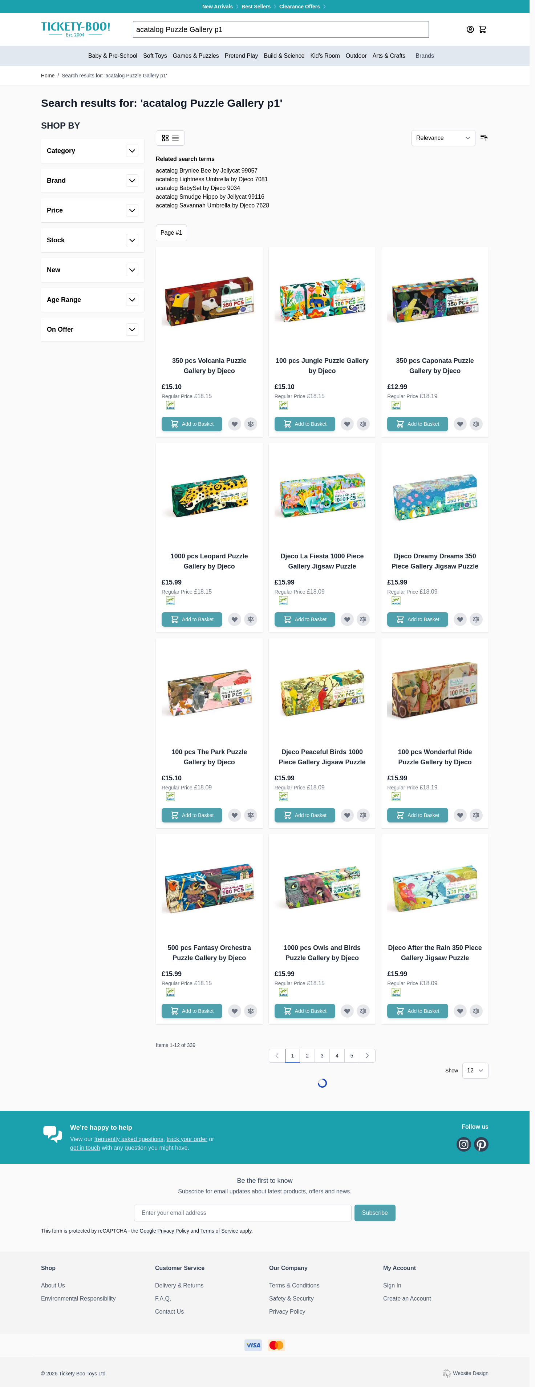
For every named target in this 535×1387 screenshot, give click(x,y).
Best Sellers (260, 6)
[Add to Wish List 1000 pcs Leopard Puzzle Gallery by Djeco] (234, 619)
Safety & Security (291, 1298)
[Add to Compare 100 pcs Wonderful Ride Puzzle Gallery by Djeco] (476, 815)
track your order (187, 1139)
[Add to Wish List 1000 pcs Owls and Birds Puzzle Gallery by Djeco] (347, 1011)
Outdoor (356, 56)
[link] (277, 1056)
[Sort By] (443, 138)
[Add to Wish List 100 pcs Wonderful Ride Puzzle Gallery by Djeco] (460, 815)
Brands (425, 56)
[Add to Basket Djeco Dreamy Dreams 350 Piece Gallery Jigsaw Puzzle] (417, 619)
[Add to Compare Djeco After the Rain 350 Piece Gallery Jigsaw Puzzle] (476, 1011)
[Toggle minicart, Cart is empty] (483, 29)
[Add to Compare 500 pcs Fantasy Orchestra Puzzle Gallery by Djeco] (250, 1011)
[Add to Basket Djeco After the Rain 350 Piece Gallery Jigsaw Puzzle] (417, 1011)
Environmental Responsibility (78, 1298)
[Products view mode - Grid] (165, 138)
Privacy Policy (287, 1312)
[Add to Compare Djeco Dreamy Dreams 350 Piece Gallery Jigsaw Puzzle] (476, 619)
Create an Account (407, 1298)
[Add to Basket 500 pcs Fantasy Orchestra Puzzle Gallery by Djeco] (192, 1011)
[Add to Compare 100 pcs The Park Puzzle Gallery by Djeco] (250, 815)
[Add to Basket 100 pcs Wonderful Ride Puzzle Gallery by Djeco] (417, 815)
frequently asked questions (128, 1139)
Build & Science (284, 56)
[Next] (367, 1056)
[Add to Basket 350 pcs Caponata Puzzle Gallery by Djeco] (417, 424)
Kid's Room (325, 56)
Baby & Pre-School (112, 56)
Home (47, 75)
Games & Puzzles (196, 56)
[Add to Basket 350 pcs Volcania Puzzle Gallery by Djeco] (192, 424)
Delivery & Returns (179, 1285)
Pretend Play (241, 56)
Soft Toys (155, 56)
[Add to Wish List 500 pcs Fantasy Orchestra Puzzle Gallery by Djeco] (234, 1011)
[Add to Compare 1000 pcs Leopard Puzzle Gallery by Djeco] (250, 619)
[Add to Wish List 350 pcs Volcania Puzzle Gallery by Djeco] (234, 423)
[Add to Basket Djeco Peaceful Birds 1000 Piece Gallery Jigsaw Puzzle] (305, 815)
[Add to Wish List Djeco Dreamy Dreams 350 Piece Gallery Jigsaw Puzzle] (460, 619)
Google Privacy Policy (164, 1231)
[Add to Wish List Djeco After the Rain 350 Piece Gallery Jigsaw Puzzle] (460, 1011)
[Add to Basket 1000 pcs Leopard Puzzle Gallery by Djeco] (192, 619)
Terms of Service (219, 1231)
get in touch (85, 1148)
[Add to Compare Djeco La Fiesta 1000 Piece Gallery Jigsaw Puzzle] (363, 619)
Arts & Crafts (389, 56)
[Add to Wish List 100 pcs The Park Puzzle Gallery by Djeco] (234, 815)
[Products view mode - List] (175, 138)
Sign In (392, 1285)
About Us (53, 1285)
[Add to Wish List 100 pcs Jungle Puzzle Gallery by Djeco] (347, 423)
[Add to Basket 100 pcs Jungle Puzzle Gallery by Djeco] (305, 424)
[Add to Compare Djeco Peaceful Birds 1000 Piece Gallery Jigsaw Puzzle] (363, 815)
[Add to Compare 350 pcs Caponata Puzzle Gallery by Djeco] (476, 423)
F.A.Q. (163, 1298)
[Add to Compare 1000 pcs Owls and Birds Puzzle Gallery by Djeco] (363, 1011)
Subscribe (375, 1213)
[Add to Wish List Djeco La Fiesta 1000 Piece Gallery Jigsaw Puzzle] (347, 619)
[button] (92, 125)
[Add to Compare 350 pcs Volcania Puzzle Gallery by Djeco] (250, 423)
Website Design (465, 1373)
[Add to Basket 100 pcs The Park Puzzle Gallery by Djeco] (192, 815)
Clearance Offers (303, 6)
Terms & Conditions (294, 1285)
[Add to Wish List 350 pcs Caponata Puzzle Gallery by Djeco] (460, 423)
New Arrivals (222, 6)
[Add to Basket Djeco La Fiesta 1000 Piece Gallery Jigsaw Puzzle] (305, 619)
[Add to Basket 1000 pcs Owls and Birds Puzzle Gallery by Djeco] (305, 1011)
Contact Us (169, 1312)
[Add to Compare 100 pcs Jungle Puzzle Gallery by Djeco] (363, 423)
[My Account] (470, 29)
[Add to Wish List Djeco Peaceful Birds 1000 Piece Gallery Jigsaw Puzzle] (347, 815)
